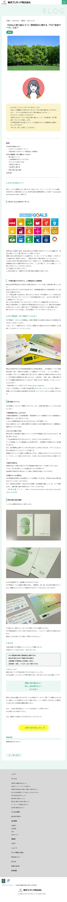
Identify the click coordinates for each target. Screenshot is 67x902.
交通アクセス (15, 834)
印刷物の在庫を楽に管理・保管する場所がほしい (24, 789)
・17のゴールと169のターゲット (17, 149)
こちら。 (54, 258)
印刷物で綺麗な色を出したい (19, 783)
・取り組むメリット (13, 157)
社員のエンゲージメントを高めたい (21, 786)
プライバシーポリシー (8, 885)
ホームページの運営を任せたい (19, 804)
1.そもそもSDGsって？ (13, 146)
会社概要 (13, 828)
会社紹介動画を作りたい (18, 807)
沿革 (12, 831)
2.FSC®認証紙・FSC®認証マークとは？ (18, 154)
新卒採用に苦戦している (18, 798)
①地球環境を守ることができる (18, 159)
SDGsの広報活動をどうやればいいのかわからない (25, 792)
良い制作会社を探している (18, 795)
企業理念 (13, 825)
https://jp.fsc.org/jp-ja (36, 385)
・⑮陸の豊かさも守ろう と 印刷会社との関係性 (22, 151)
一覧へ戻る (15, 755)
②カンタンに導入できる (16, 162)
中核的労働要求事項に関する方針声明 (26, 885)
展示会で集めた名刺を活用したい (20, 801)
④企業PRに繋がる (14, 167)
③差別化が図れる (14, 164)
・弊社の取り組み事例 (14, 170)
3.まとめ (9, 173)
